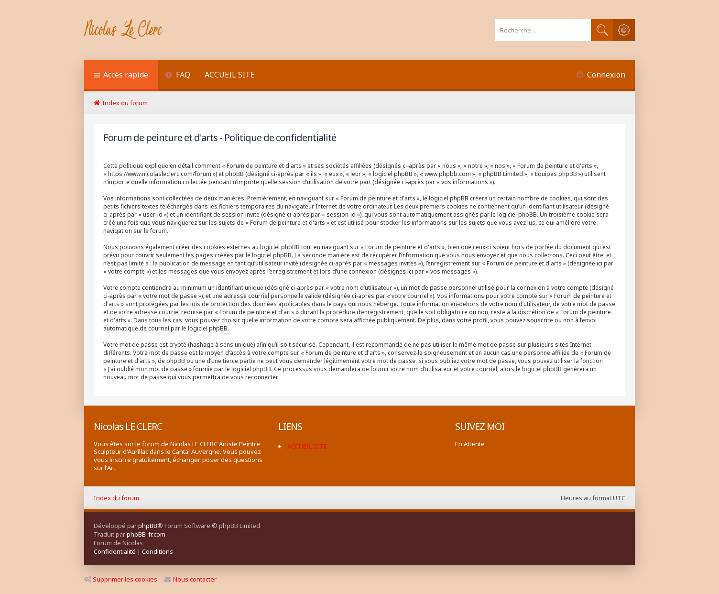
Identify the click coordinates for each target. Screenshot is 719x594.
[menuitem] (177, 75)
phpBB (147, 525)
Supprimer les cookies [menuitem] (120, 579)
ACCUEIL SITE (230, 74)
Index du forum (116, 498)
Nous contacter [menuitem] (190, 579)
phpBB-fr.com (146, 534)
